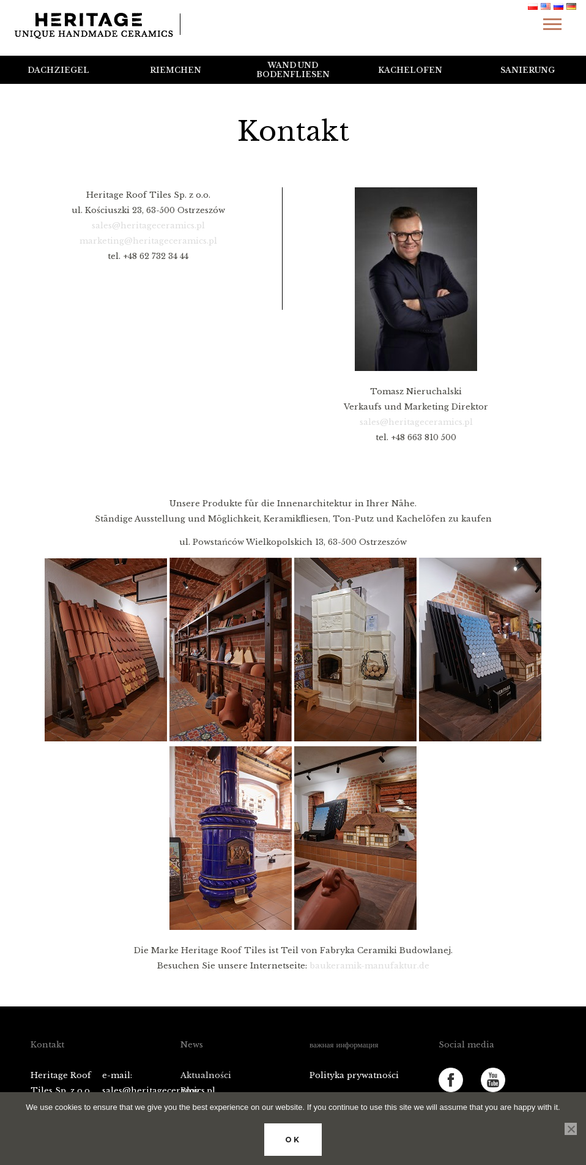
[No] (571, 1129)
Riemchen (175, 70)
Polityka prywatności (354, 1075)
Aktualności (205, 1075)
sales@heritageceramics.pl (148, 225)
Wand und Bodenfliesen (293, 70)
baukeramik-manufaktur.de (369, 966)
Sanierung (527, 70)
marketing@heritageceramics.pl (148, 241)
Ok (293, 1139)
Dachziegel (58, 70)
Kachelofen (410, 70)
